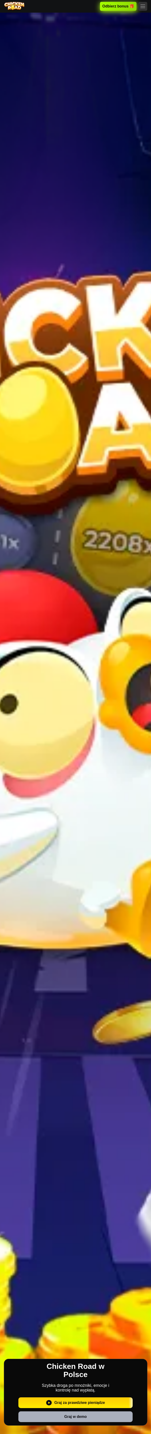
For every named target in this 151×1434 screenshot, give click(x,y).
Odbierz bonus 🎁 (118, 6)
